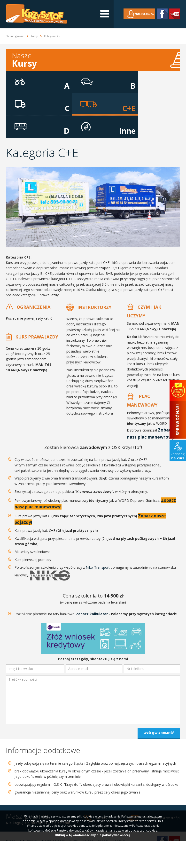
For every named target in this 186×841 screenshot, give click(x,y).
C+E (35, 103)
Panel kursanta (140, 14)
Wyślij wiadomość (159, 709)
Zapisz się (178, 455)
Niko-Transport (98, 543)
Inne (151, 103)
